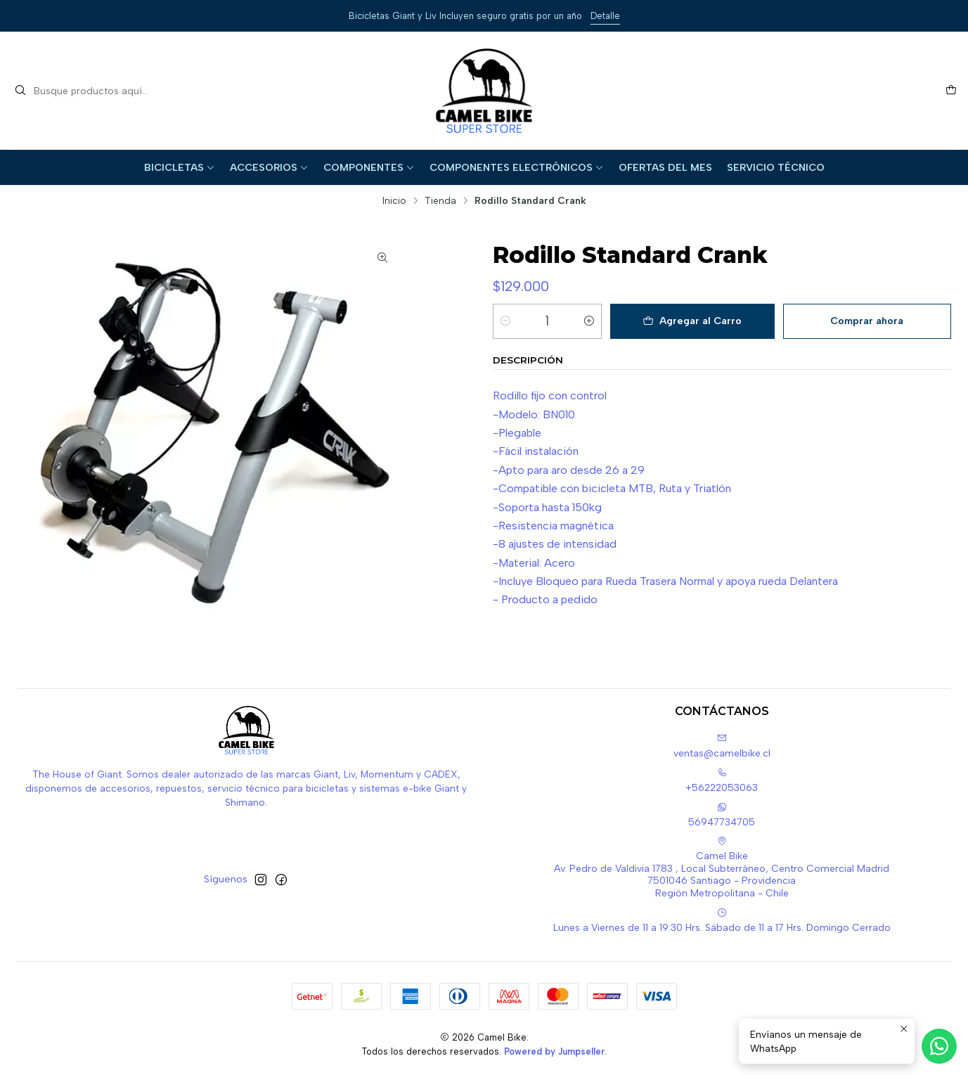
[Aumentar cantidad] (589, 321)
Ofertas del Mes (665, 167)
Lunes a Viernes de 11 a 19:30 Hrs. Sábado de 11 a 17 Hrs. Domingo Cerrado (722, 921)
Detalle (605, 16)
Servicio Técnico (776, 167)
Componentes (369, 167)
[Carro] (951, 91)
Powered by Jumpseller (554, 1051)
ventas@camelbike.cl (721, 746)
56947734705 (721, 815)
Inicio (394, 201)
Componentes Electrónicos (517, 167)
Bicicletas (179, 167)
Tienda (440, 201)
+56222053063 (721, 781)
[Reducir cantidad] (505, 321)
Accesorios (269, 167)
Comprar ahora (866, 320)
